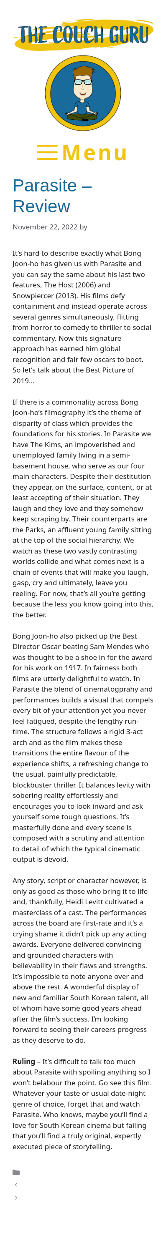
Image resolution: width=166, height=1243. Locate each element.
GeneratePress (111, 1229)
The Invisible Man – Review (68, 1198)
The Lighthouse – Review (65, 1185)
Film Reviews (45, 1172)
